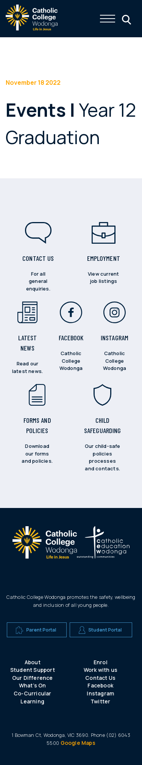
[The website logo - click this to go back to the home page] (32, 28)
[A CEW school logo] (44, 545)
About (33, 662)
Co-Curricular (32, 693)
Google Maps (78, 742)
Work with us (100, 669)
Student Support (32, 669)
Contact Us (100, 677)
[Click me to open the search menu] (125, 18)
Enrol (101, 662)
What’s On (32, 685)
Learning (32, 701)
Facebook (100, 685)
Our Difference (32, 677)
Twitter (100, 701)
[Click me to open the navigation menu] (107, 18)
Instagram (100, 693)
